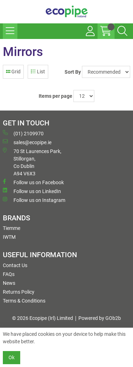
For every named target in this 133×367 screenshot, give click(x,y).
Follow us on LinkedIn (32, 191)
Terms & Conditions (24, 301)
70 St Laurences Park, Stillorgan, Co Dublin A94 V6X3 (32, 162)
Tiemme (11, 228)
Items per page (55, 96)
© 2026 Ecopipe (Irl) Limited (42, 318)
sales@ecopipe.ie (27, 142)
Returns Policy (18, 292)
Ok (12, 357)
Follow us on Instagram (34, 200)
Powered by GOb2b (99, 318)
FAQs (9, 274)
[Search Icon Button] (122, 31)
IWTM (9, 237)
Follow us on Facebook (33, 182)
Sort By (73, 72)
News (9, 283)
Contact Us (15, 265)
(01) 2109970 (23, 133)
